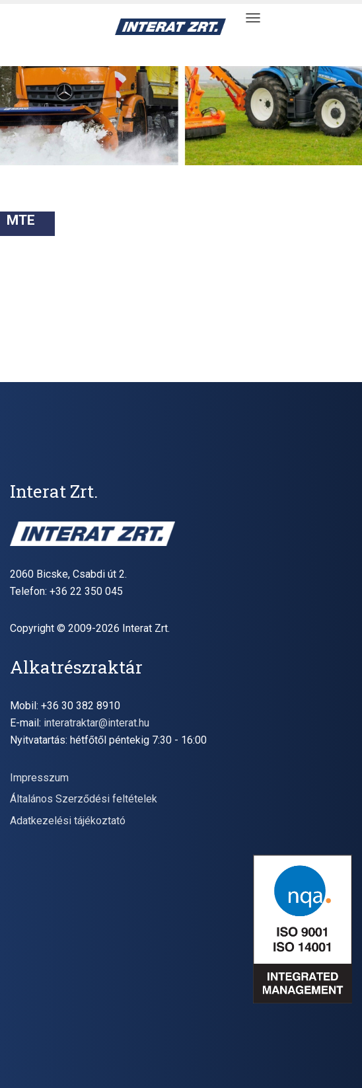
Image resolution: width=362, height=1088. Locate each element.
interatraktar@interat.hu (96, 723)
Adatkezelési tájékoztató (68, 820)
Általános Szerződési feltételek (83, 799)
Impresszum (39, 777)
